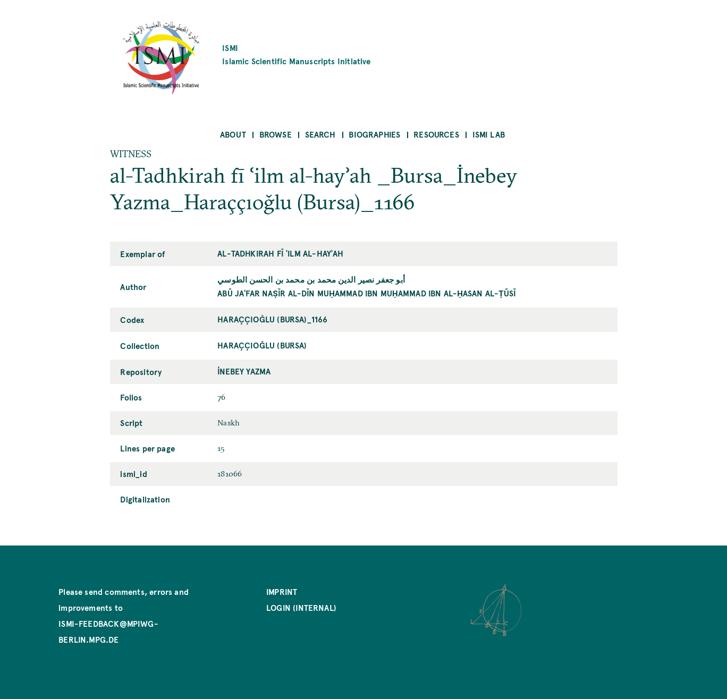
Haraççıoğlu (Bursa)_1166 (272, 319)
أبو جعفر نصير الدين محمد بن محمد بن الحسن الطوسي (311, 279)
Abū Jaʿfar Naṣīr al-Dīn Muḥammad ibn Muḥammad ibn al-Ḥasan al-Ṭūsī (366, 293)
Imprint (281, 591)
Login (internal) (301, 607)
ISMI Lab (488, 134)
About (233, 134)
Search (320, 134)
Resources (436, 134)
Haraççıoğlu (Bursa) (262, 345)
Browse (275, 134)
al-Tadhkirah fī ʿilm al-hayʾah (280, 253)
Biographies (374, 134)
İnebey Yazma (243, 371)
